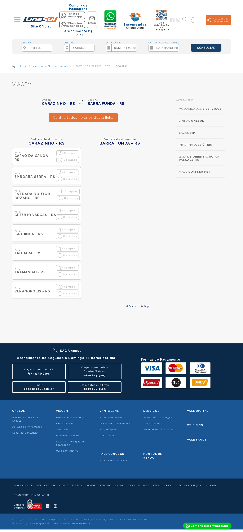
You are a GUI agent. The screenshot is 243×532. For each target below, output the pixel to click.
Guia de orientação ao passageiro (70, 443)
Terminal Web (138, 485)
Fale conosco (112, 453)
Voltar (133, 306)
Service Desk (46, 485)
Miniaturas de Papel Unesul (25, 419)
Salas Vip (62, 429)
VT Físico (195, 425)
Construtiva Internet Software (71, 523)
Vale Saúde (196, 439)
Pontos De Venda (152, 455)
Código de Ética (71, 485)
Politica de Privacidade (27, 426)
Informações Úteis (67, 435)
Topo (147, 306)
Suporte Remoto (98, 485)
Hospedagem (108, 429)
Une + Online (151, 423)
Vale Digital (198, 410)
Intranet (212, 485)
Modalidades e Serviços (71, 417)
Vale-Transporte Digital (158, 417)
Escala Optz (162, 485)
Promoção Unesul (111, 417)
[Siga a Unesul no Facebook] (172, 21)
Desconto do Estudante (115, 423)
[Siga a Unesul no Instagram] (178, 21)
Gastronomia (108, 435)
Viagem (62, 410)
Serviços (151, 410)
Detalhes (67, 160)
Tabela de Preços (188, 485)
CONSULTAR (206, 48)
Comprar (67, 153)
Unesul (18, 410)
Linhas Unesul (65, 423)
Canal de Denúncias (25, 433)
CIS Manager (36, 523)
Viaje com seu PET (68, 451)
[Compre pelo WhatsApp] (207, 526)
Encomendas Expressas (158, 429)
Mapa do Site (23, 485)
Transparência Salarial (32, 495)
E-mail (120, 485)
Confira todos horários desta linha (83, 118)
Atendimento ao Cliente (115, 460)
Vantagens (109, 410)
